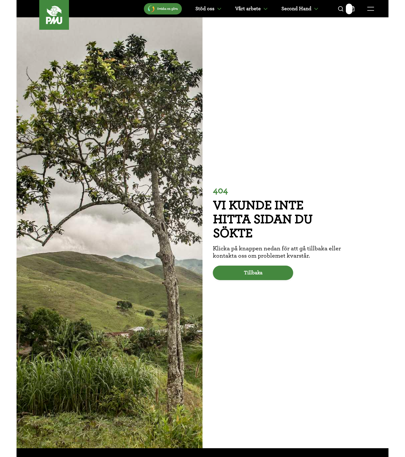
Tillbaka (253, 272)
